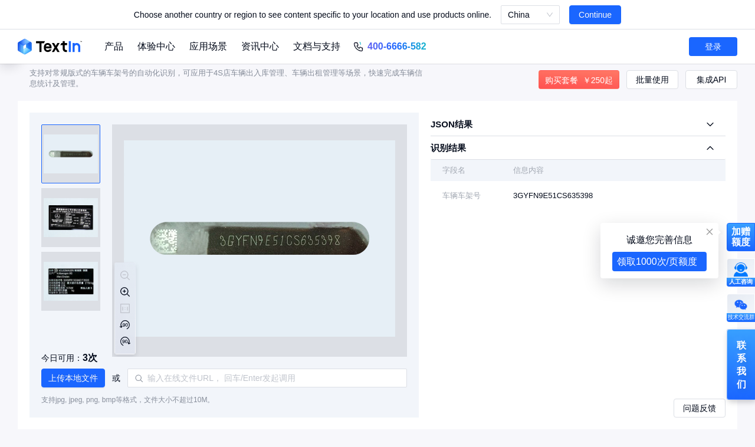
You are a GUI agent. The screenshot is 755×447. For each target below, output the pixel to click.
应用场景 (208, 46)
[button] (73, 378)
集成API (712, 79)
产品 (113, 46)
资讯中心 (260, 46)
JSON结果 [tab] (451, 124)
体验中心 (156, 46)
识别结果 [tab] (448, 148)
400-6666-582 (396, 46)
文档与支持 (316, 46)
